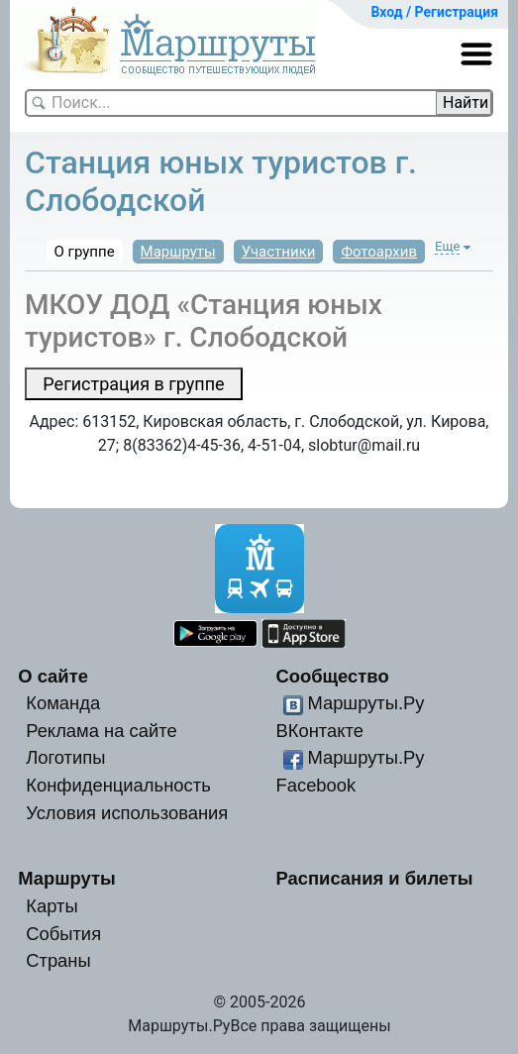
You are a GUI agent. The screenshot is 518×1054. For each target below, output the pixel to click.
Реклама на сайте (101, 730)
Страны (58, 960)
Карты (51, 906)
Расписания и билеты (373, 878)
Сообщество (331, 676)
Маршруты (178, 252)
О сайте (53, 676)
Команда (63, 702)
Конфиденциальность (118, 785)
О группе (84, 252)
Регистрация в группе (133, 383)
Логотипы (65, 757)
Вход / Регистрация (434, 12)
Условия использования (127, 812)
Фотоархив (379, 252)
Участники (279, 252)
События (63, 933)
